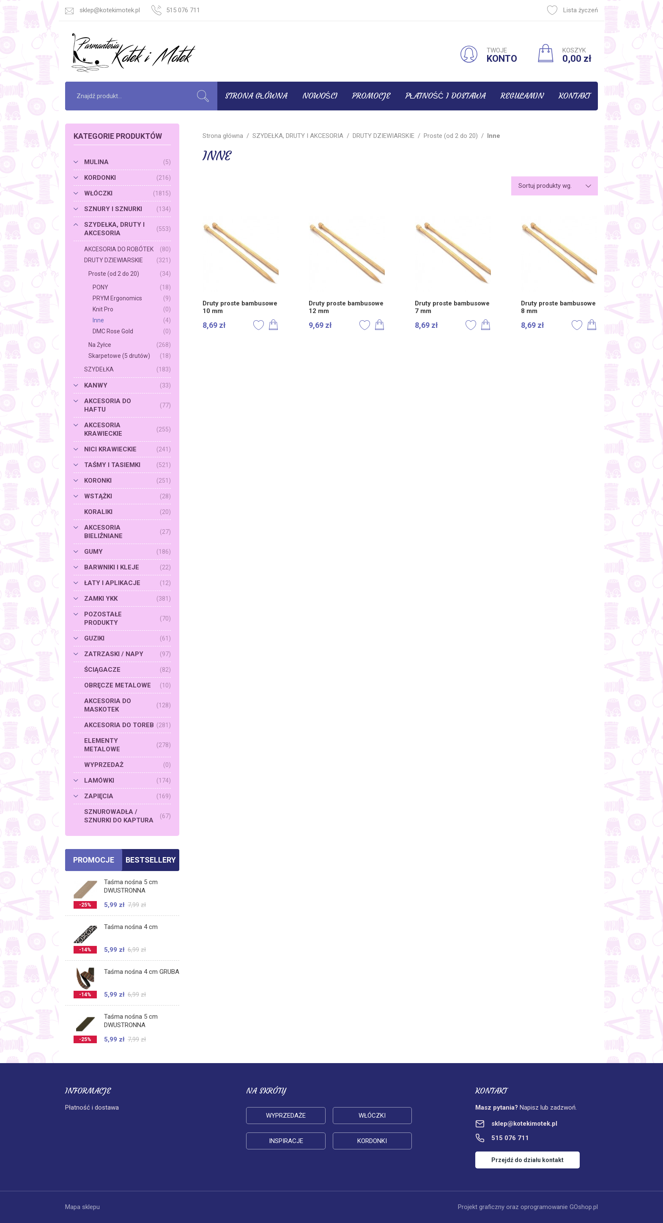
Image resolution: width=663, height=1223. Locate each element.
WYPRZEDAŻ (127, 765)
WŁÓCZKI (127, 193)
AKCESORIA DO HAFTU (127, 405)
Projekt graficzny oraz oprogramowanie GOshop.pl (528, 1207)
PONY (132, 287)
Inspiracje (286, 1141)
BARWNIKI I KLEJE (127, 567)
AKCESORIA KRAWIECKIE (127, 429)
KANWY (127, 385)
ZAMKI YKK (127, 598)
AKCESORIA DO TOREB (127, 725)
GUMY (127, 551)
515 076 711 (183, 10)
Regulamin (522, 96)
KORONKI (127, 480)
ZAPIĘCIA (127, 796)
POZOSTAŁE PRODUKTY (127, 618)
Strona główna (256, 96)
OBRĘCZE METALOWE (127, 685)
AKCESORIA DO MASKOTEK (127, 705)
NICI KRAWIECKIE (127, 449)
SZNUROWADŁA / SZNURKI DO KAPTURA (127, 816)
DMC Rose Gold (132, 331)
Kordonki (372, 1141)
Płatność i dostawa (445, 96)
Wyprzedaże (286, 1115)
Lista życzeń (572, 10)
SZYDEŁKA (127, 369)
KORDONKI (127, 177)
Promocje (371, 96)
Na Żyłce (129, 345)
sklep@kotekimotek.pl (109, 10)
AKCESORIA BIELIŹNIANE (127, 532)
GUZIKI (127, 638)
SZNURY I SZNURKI (127, 209)
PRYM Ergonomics (132, 298)
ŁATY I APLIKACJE (127, 583)
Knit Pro (132, 309)
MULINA (127, 162)
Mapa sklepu (82, 1207)
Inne (132, 320)
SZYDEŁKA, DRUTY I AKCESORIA (127, 229)
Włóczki (372, 1115)
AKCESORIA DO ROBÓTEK (127, 249)
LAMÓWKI (127, 780)
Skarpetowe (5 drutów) (129, 356)
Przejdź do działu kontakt (527, 1160)
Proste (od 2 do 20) (129, 274)
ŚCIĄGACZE (127, 669)
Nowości (319, 96)
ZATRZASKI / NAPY (127, 654)
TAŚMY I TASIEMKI (127, 465)
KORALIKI (127, 512)
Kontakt (574, 96)
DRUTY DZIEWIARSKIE (127, 260)
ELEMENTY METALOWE (127, 745)
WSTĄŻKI (127, 496)
